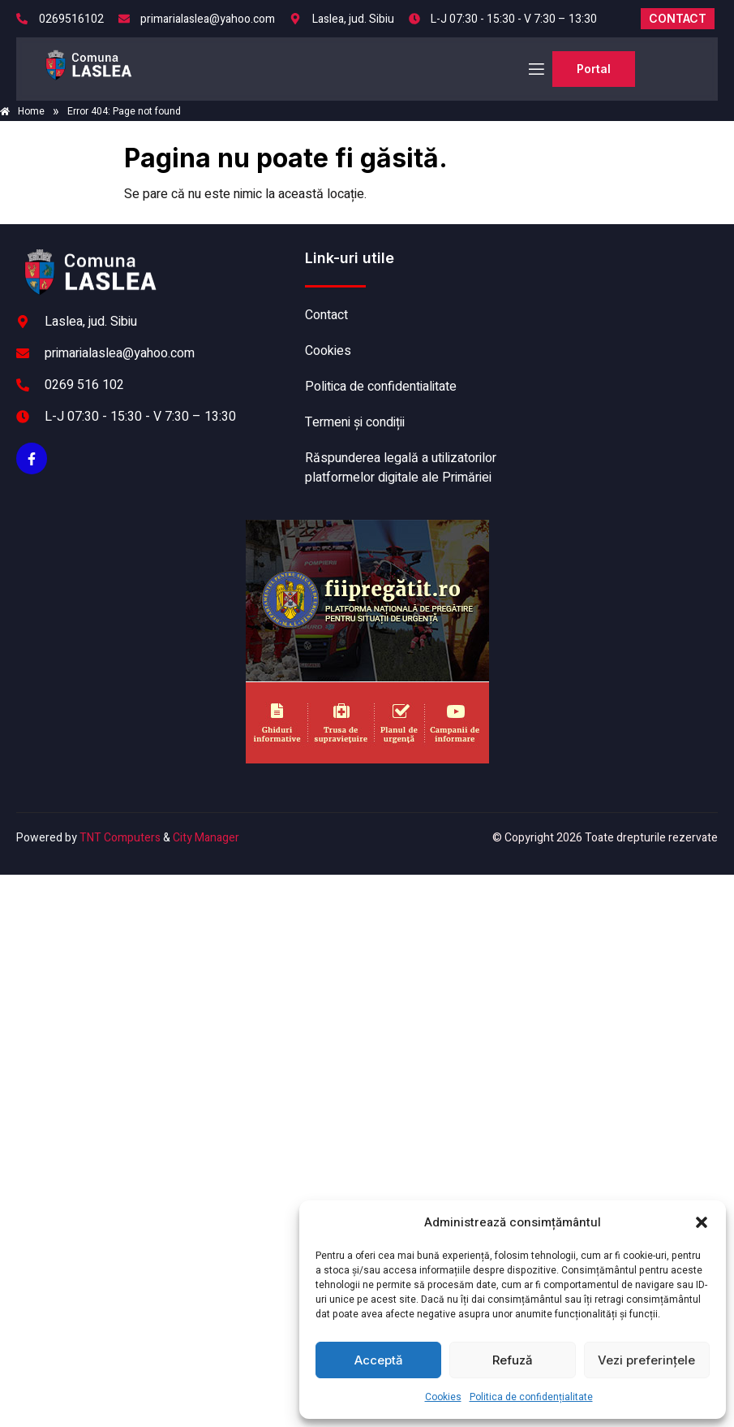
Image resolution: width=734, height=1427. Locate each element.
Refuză (512, 1360)
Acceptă (378, 1360)
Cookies (443, 1397)
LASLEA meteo (614, 309)
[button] (701, 1222)
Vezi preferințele (646, 1360)
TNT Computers (120, 837)
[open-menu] (535, 69)
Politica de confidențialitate (531, 1397)
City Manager (206, 837)
